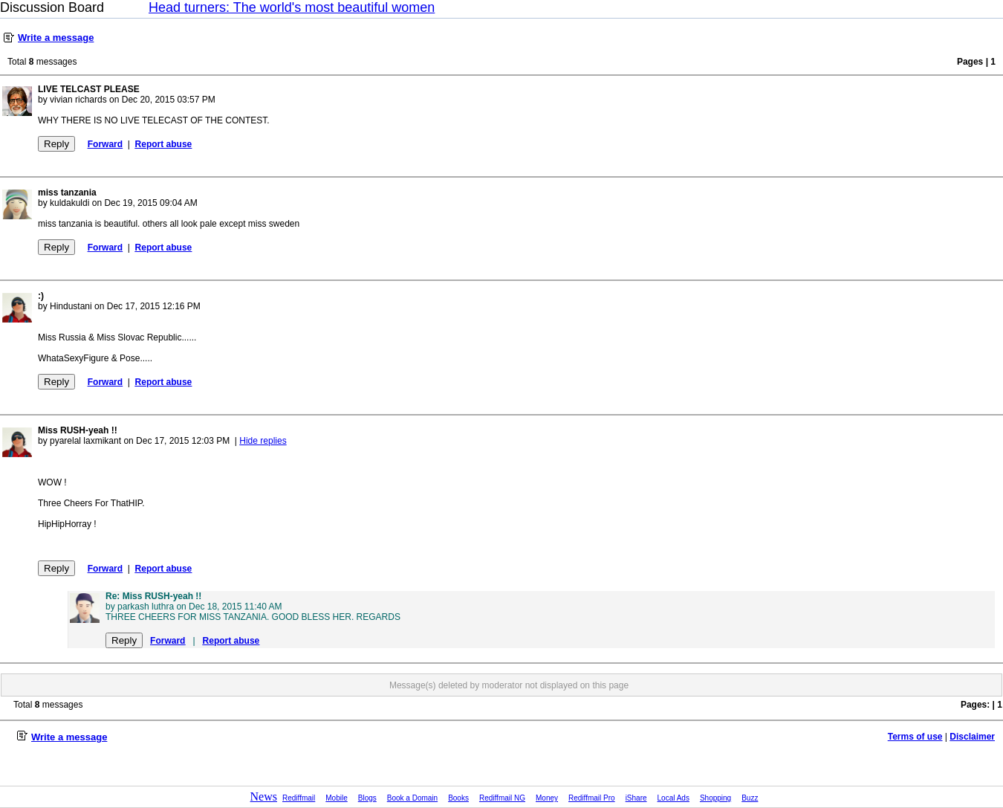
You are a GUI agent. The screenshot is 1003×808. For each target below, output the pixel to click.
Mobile (336, 798)
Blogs (367, 798)
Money (547, 798)
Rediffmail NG (502, 798)
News (263, 796)
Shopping (715, 798)
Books (458, 798)
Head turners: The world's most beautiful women (292, 7)
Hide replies (262, 441)
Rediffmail (298, 798)
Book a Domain (412, 798)
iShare (636, 798)
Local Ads (673, 798)
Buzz (749, 798)
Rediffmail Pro (591, 798)
